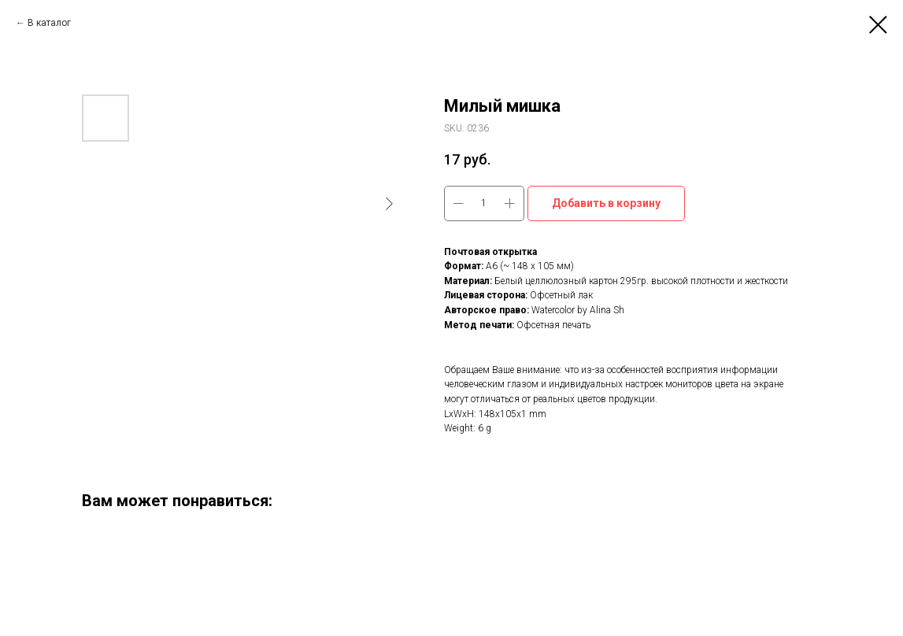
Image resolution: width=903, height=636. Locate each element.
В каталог (49, 22)
